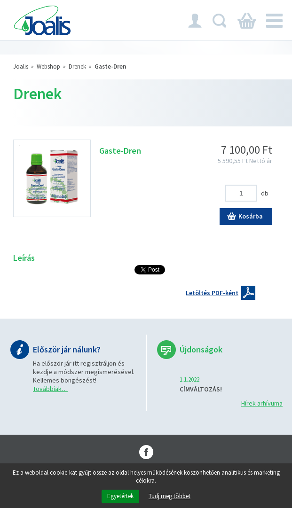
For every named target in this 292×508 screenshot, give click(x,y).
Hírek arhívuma (262, 403)
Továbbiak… (50, 388)
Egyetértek (120, 496)
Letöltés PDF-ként (212, 293)
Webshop (48, 66)
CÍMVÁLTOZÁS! (201, 389)
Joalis (20, 66)
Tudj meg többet (169, 496)
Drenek (77, 66)
